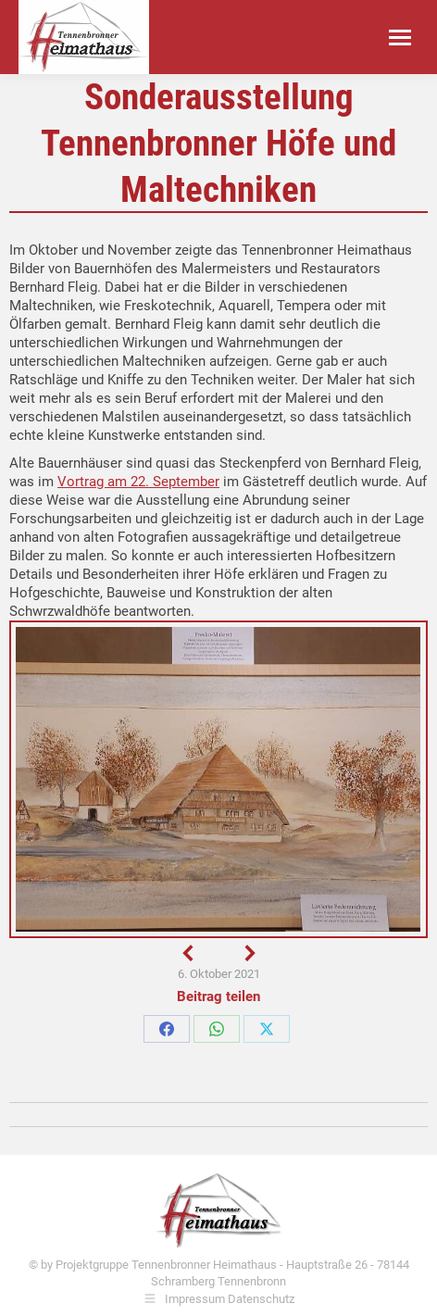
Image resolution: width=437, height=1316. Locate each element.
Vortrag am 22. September (138, 481)
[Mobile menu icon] (399, 37)
